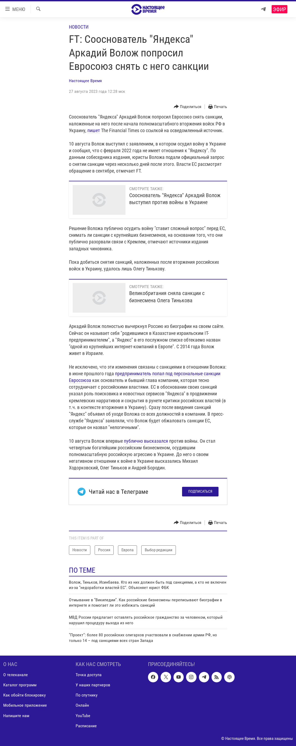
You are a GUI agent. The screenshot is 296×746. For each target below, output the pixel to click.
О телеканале (15, 674)
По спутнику (87, 695)
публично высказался (146, 441)
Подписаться (200, 491)
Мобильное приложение (25, 705)
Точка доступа (89, 674)
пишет (93, 130)
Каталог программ (19, 684)
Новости (78, 27)
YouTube (83, 715)
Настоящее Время (85, 80)
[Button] (188, 106)
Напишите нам (16, 715)
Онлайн (82, 705)
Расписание (86, 725)
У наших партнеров (93, 684)
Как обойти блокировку (24, 695)
